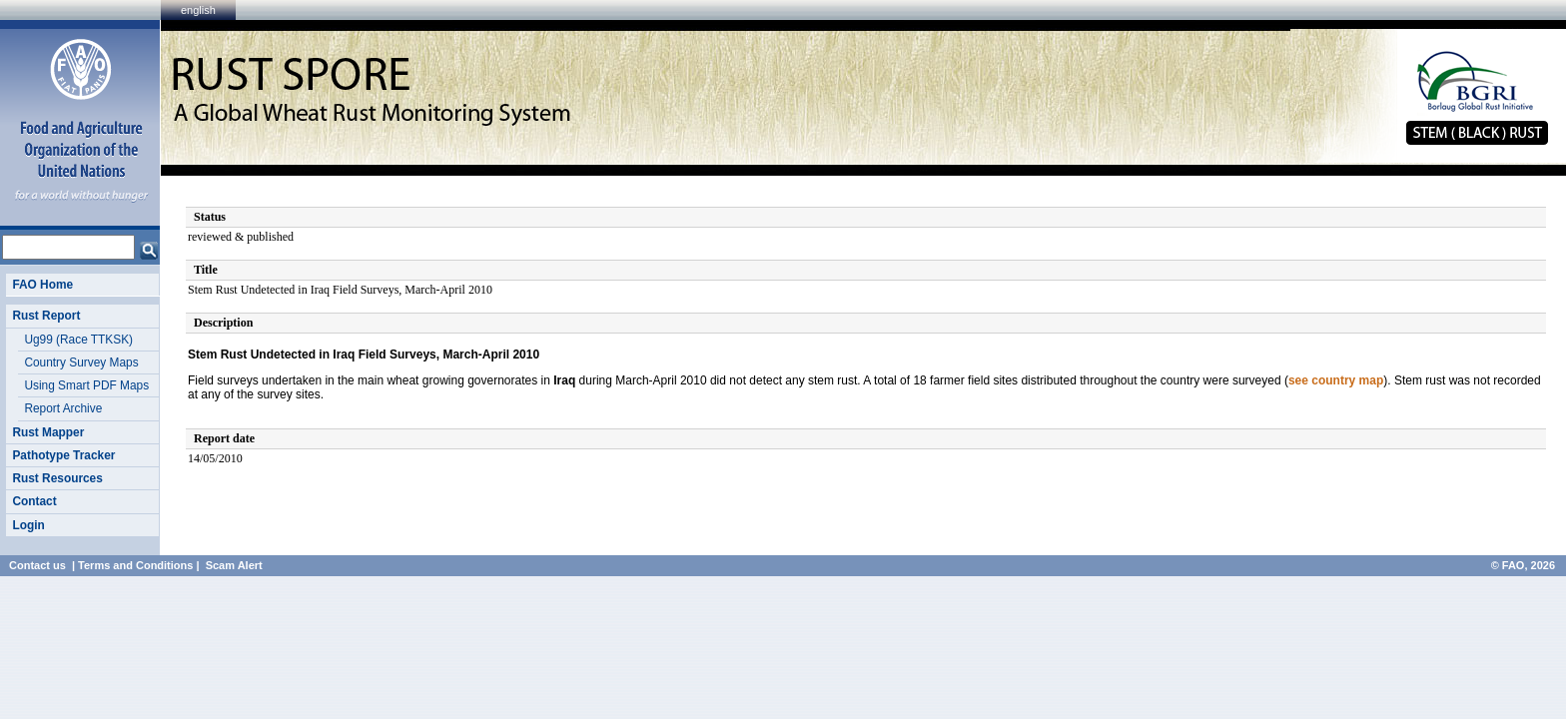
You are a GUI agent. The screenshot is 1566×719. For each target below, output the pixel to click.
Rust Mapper (48, 432)
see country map (1335, 380)
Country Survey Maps (81, 362)
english (198, 10)
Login (28, 525)
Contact (34, 501)
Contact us (37, 565)
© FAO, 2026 (1523, 565)
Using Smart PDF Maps (86, 385)
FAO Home (42, 285)
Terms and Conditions (135, 565)
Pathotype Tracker (63, 455)
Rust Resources (57, 478)
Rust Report (46, 316)
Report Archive (63, 408)
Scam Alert (234, 565)
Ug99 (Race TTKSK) (78, 340)
